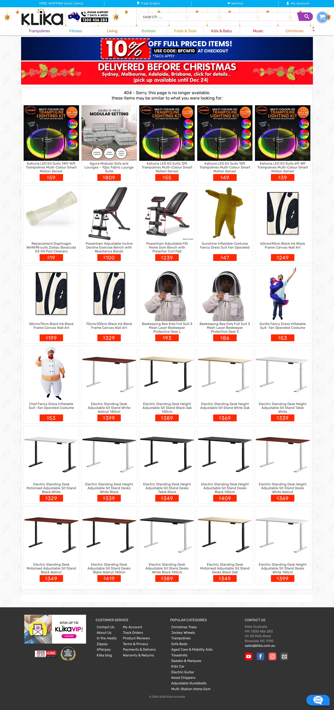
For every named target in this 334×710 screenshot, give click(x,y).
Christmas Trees (184, 627)
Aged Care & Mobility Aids (192, 649)
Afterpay (104, 649)
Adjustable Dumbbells (188, 683)
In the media (107, 638)
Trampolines (181, 638)
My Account (297, 3)
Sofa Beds (179, 644)
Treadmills (179, 655)
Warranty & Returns (138, 655)
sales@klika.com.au (260, 646)
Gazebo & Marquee (186, 661)
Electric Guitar (182, 672)
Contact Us (105, 627)
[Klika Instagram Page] (272, 656)
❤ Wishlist (235, 3)
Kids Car (177, 666)
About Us (104, 633)
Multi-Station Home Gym (190, 689)
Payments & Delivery (139, 649)
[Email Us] (284, 656)
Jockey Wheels (183, 633)
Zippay (102, 644)
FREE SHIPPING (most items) (61, 3)
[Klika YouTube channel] (248, 656)
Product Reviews (136, 638)
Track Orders (148, 3)
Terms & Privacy (135, 644)
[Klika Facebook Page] (260, 656)
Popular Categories (188, 620)
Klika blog (104, 655)
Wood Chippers (183, 678)
